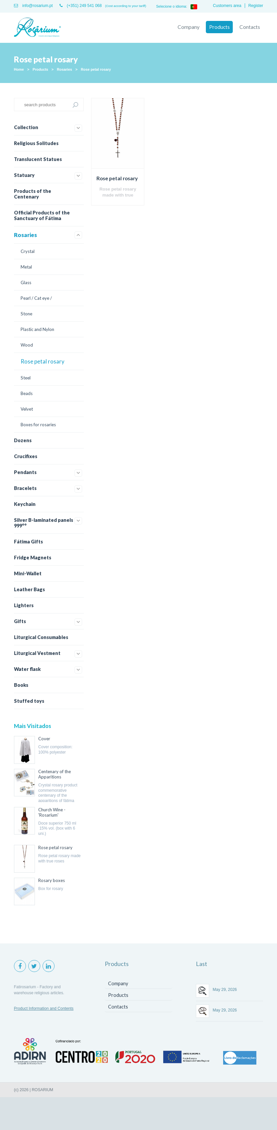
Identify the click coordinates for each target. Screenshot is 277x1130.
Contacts (249, 27)
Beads (27, 393)
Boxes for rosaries (38, 424)
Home (19, 69)
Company (188, 27)
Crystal (28, 251)
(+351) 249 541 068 (81, 5)
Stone (26, 313)
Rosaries (64, 69)
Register (255, 5)
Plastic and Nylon (37, 329)
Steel (26, 377)
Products (218, 27)
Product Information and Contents (43, 1008)
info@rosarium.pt (33, 5)
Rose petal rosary (96, 69)
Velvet (27, 408)
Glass (26, 282)
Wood (27, 344)
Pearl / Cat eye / (36, 297)
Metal (26, 266)
